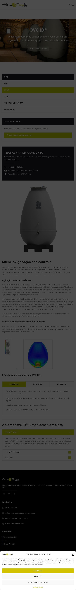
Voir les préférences (38, 582)
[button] (73, 554)
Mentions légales (38, 587)
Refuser (38, 577)
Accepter (38, 571)
